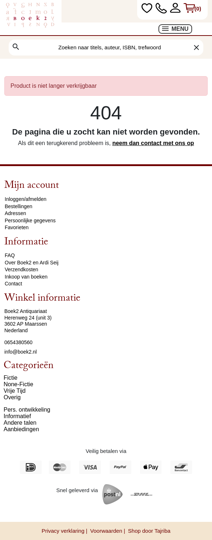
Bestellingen (18, 206)
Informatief (17, 416)
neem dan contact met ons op (153, 143)
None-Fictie (18, 384)
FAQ (10, 255)
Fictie (10, 378)
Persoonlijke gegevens (30, 220)
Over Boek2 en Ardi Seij (32, 262)
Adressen (15, 213)
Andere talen (20, 423)
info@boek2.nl (20, 352)
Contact (13, 284)
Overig (12, 397)
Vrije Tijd (15, 391)
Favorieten (17, 227)
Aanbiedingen (21, 429)
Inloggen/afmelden (25, 199)
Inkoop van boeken (26, 277)
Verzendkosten (21, 269)
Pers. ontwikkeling (27, 410)
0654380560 (18, 342)
